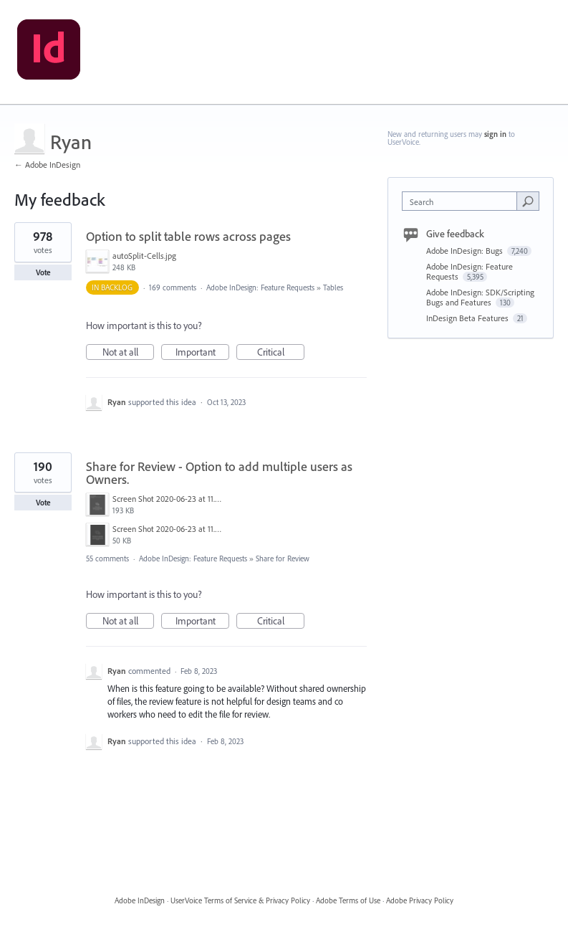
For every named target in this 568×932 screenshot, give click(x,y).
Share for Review (282, 558)
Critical (281, 353)
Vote (43, 272)
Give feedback (455, 233)
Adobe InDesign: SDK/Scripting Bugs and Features (480, 297)
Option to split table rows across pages (188, 236)
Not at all (128, 353)
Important (202, 353)
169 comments (172, 287)
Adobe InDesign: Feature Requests (260, 287)
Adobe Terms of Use (348, 900)
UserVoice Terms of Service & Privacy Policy (240, 900)
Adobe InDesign (140, 900)
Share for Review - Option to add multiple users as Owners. (219, 473)
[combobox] (462, 201)
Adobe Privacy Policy (419, 900)
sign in (495, 134)
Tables (333, 287)
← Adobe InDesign (47, 164)
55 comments (107, 558)
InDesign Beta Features (468, 318)
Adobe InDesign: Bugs (465, 250)
